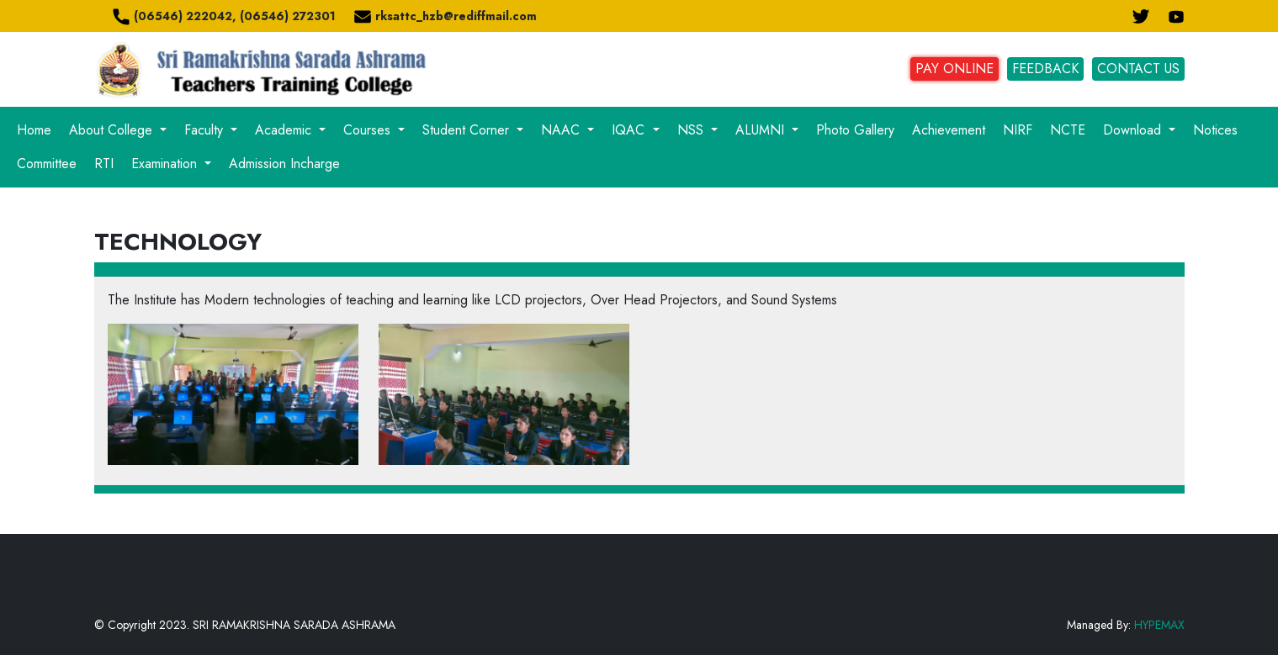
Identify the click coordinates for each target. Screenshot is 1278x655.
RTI (104, 163)
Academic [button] (285, 130)
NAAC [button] (562, 130)
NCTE (1067, 130)
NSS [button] (692, 130)
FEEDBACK (1045, 68)
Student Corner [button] (467, 130)
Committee (47, 163)
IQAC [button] (630, 130)
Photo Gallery (855, 130)
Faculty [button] (205, 130)
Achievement (948, 130)
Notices (1215, 130)
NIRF (1017, 130)
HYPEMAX (1159, 624)
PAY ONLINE (954, 68)
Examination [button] (166, 163)
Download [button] (1134, 130)
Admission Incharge (284, 163)
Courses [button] (369, 130)
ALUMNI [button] (761, 130)
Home (34, 130)
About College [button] (112, 130)
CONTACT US (1138, 68)
